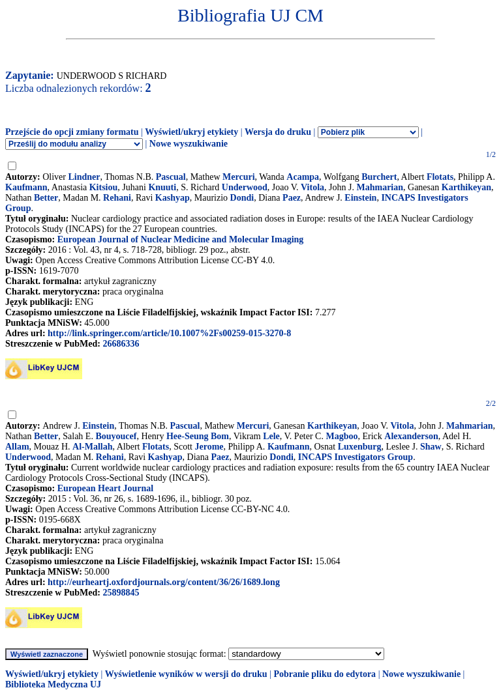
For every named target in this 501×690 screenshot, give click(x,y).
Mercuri (238, 177)
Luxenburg (360, 447)
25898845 (120, 592)
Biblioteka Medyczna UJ (53, 684)
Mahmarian (379, 187)
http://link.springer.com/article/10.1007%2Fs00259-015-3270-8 (169, 333)
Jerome (209, 447)
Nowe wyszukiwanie (188, 144)
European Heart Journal (105, 488)
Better (46, 198)
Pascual (171, 177)
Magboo (341, 436)
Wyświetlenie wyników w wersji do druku (186, 674)
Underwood (244, 187)
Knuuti (162, 187)
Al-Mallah (92, 447)
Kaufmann (26, 187)
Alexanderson (411, 436)
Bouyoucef (115, 436)
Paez (291, 198)
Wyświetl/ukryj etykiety (191, 132)
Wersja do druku (278, 132)
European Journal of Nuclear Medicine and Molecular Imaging (180, 239)
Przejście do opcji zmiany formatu (72, 132)
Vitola (312, 187)
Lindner (84, 177)
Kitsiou (103, 187)
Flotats (440, 177)
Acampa (302, 177)
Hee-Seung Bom (197, 436)
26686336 (120, 344)
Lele (271, 436)
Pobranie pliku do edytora (324, 674)
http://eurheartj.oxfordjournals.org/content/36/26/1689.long (164, 582)
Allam (17, 447)
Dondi (242, 198)
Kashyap (172, 198)
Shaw (431, 447)
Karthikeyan (466, 187)
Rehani (117, 198)
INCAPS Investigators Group (355, 457)
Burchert (379, 177)
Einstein (360, 198)
